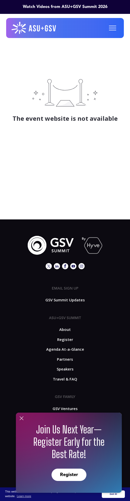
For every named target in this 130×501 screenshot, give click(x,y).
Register (69, 474)
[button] (112, 28)
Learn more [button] (24, 496)
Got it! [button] (113, 494)
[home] (34, 28)
